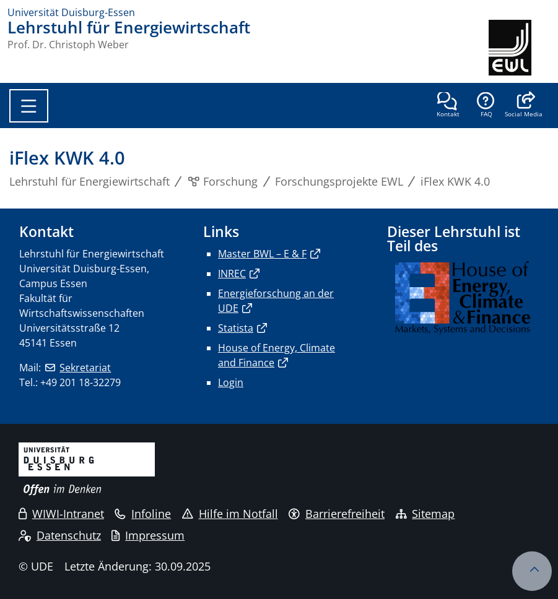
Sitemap (425, 513)
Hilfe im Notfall (230, 513)
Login (230, 382)
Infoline (143, 513)
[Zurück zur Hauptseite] (520, 47)
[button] (524, 105)
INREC (232, 273)
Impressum (148, 535)
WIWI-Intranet (61, 513)
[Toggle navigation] (28, 106)
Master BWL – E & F (262, 254)
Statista (235, 328)
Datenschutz (60, 535)
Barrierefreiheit (337, 513)
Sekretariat (85, 367)
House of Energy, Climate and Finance (276, 355)
